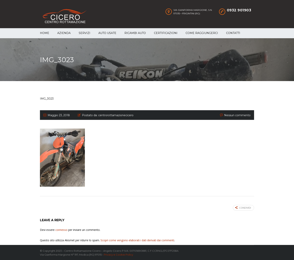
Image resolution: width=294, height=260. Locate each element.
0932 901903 (239, 10)
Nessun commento (237, 115)
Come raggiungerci (202, 33)
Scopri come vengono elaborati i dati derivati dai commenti (137, 240)
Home (44, 33)
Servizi (84, 33)
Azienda (64, 33)
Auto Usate (107, 33)
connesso (61, 230)
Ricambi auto (135, 33)
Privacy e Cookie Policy (118, 254)
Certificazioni (165, 33)
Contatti (233, 33)
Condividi (243, 207)
